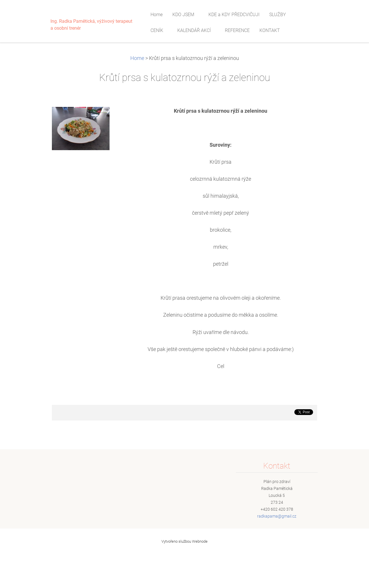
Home (137, 58)
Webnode (200, 541)
